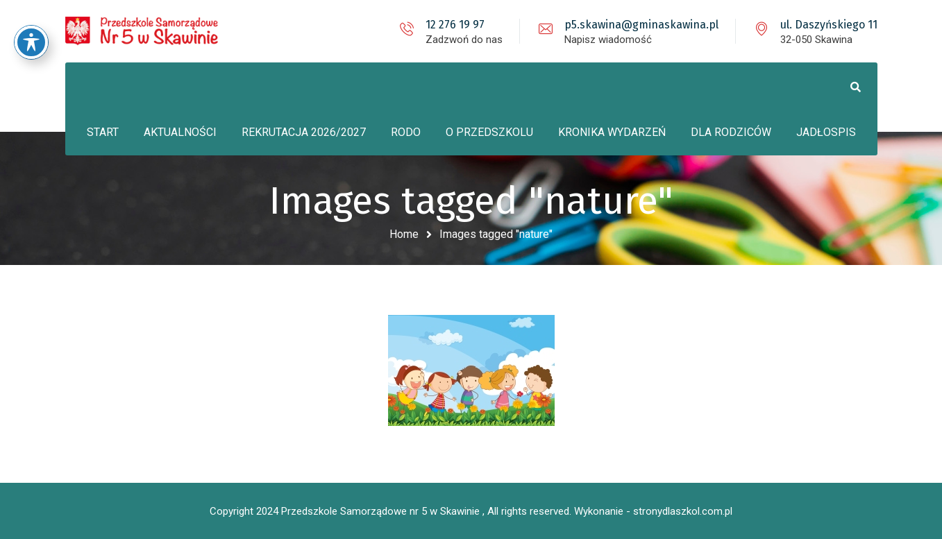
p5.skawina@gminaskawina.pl (641, 24)
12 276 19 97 (455, 24)
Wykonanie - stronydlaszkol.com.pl (653, 511)
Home (404, 234)
